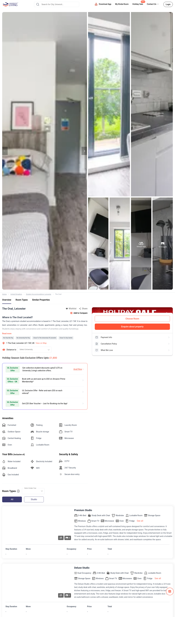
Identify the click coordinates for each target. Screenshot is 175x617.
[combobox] (56, 4)
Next (84, 151)
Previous (5, 151)
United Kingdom (16, 294)
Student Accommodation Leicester (38, 294)
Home (4, 294)
